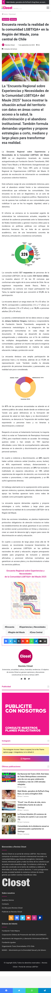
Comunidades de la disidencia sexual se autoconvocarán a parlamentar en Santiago (33, 828)
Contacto (5, 904)
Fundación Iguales (9, 942)
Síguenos (25, 759)
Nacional (12, 14)
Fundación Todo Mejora (11, 931)
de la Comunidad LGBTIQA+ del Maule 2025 (25, 576)
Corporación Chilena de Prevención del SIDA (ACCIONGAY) (24, 935)
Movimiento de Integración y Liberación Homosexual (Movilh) (25, 938)
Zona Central (36, 632)
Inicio (5, 14)
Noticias (13, 19)
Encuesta (10, 627)
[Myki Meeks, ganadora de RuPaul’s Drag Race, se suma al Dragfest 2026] (9, 794)
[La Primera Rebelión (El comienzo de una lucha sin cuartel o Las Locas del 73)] (9, 817)
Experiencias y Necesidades (33, 627)
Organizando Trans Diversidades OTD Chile (18, 946)
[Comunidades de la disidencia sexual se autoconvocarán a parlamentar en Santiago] (9, 829)
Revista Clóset (10, 45)
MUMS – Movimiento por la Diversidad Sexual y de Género (24, 950)
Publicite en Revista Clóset (12, 912)
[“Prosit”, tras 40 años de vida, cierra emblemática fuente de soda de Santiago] (9, 805)
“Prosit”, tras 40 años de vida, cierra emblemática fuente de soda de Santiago (32, 804)
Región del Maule (17, 632)
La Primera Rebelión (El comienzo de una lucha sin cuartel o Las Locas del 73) (32, 816)
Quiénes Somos (8, 900)
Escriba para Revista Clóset (12, 908)
